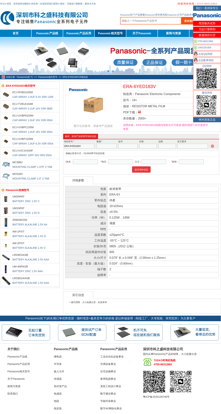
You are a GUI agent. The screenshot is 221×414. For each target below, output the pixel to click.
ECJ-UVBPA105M (22, 115)
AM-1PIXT (18, 231)
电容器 (58, 408)
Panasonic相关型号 (110, 33)
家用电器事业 (108, 378)
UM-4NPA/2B (20, 266)
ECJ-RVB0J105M (22, 92)
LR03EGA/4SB (21, 278)
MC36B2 (17, 162)
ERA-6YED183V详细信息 (75, 77)
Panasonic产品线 (47, 33)
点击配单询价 (206, 60)
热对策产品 (60, 386)
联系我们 (12, 393)
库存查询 (189, 20)
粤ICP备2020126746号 (156, 396)
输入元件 (59, 371)
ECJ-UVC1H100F (22, 150)
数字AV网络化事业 (111, 408)
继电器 (58, 356)
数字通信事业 (108, 393)
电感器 (58, 393)
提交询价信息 (141, 169)
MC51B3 (17, 173)
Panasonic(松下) (25, 77)
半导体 (58, 364)
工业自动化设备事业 (112, 356)
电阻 (56, 401)
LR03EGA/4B (20, 254)
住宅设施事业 (108, 371)
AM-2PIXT (18, 243)
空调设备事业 (108, 364)
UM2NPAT (18, 196)
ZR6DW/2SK (19, 219)
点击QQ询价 (205, 53)
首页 (16, 33)
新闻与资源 (173, 33)
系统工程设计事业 (110, 386)
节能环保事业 (108, 401)
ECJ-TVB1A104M (22, 103)
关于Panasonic (141, 33)
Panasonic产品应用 (78, 33)
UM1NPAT (18, 208)
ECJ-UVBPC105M (23, 127)
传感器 (58, 378)
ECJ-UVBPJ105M (22, 138)
